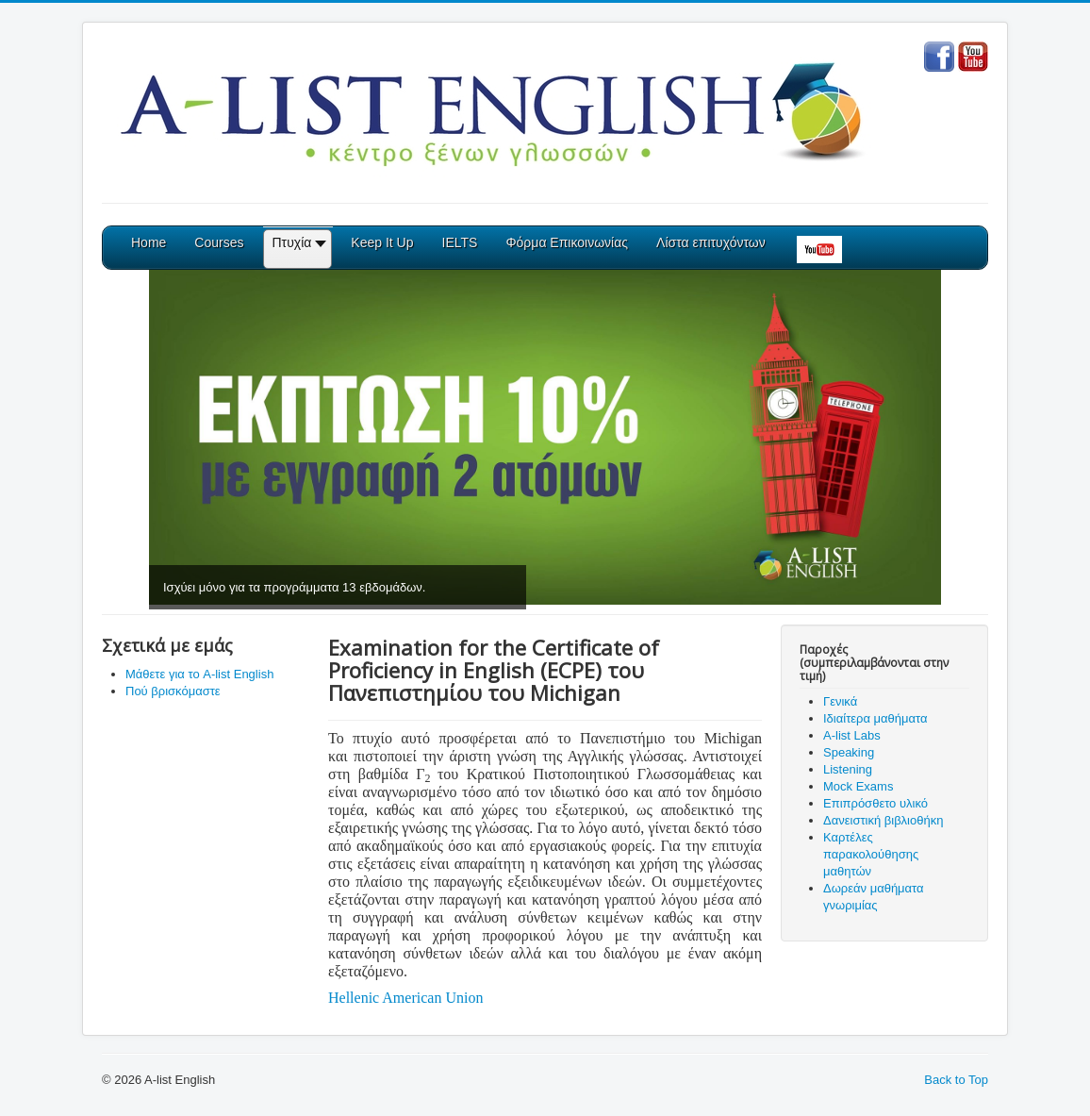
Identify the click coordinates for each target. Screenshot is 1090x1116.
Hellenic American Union (405, 998)
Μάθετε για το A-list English (199, 674)
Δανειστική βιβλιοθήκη (883, 820)
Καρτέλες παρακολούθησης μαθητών (870, 854)
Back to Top (956, 1080)
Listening (847, 769)
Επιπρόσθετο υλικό (875, 803)
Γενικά (840, 701)
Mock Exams (858, 786)
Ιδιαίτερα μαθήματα (875, 718)
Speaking (848, 752)
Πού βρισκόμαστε (173, 691)
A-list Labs (852, 735)
